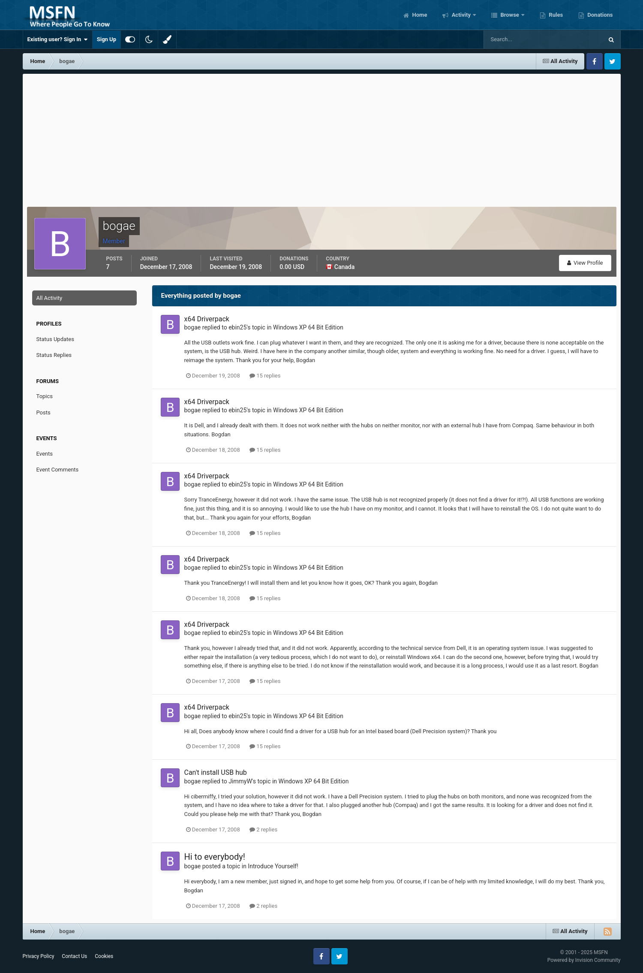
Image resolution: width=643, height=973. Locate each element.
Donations (599, 15)
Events (44, 453)
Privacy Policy (38, 956)
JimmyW (240, 781)
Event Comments (57, 469)
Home (419, 15)
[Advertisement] (321, 138)
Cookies (104, 956)
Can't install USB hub (215, 772)
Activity (461, 15)
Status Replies (54, 355)
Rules (555, 15)
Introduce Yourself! (273, 866)
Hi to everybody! (214, 857)
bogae (192, 327)
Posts (43, 412)
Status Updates (55, 339)
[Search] (517, 39)
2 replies (263, 829)
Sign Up (106, 39)
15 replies (264, 375)
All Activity (49, 298)
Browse (509, 15)
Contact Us (74, 956)
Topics (44, 396)
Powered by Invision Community (584, 960)
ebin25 (237, 327)
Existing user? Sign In (57, 39)
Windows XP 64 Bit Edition (308, 327)
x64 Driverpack (206, 319)
